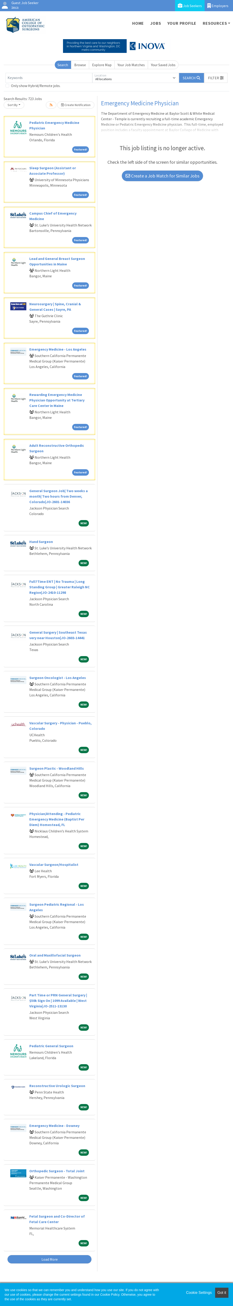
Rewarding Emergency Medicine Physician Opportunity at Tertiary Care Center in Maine (57, 400)
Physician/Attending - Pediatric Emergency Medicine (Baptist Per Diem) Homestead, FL (56, 819)
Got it (221, 1293)
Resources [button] (215, 23)
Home (138, 23)
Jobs (155, 23)
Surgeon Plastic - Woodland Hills (56, 768)
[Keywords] (48, 78)
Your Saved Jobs (163, 65)
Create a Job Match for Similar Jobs (162, 176)
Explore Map (102, 65)
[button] (216, 78)
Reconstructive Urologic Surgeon (57, 1085)
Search (63, 65)
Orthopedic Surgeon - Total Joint (57, 1171)
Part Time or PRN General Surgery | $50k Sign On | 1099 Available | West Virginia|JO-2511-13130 (58, 1000)
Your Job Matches (131, 65)
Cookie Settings (199, 1293)
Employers (217, 5)
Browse (80, 65)
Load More (49, 1259)
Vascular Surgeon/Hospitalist (53, 864)
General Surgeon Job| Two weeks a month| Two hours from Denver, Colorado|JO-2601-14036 (58, 496)
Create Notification (75, 105)
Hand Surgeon (41, 541)
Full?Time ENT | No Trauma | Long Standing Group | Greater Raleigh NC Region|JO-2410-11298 (59, 587)
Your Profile (182, 23)
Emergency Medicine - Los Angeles (57, 349)
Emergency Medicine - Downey (54, 1125)
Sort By (13, 105)
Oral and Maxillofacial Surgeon (55, 955)
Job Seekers (190, 5)
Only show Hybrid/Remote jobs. (35, 85)
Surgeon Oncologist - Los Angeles (57, 677)
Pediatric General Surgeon (51, 1046)
